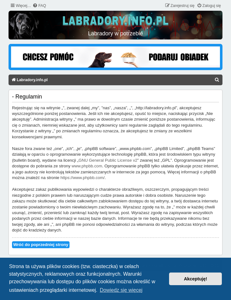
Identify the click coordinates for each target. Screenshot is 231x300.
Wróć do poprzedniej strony (40, 244)
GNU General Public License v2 (107, 160)
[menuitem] (39, 6)
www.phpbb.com (86, 166)
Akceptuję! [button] (195, 278)
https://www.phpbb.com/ (82, 177)
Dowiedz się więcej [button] (121, 290)
